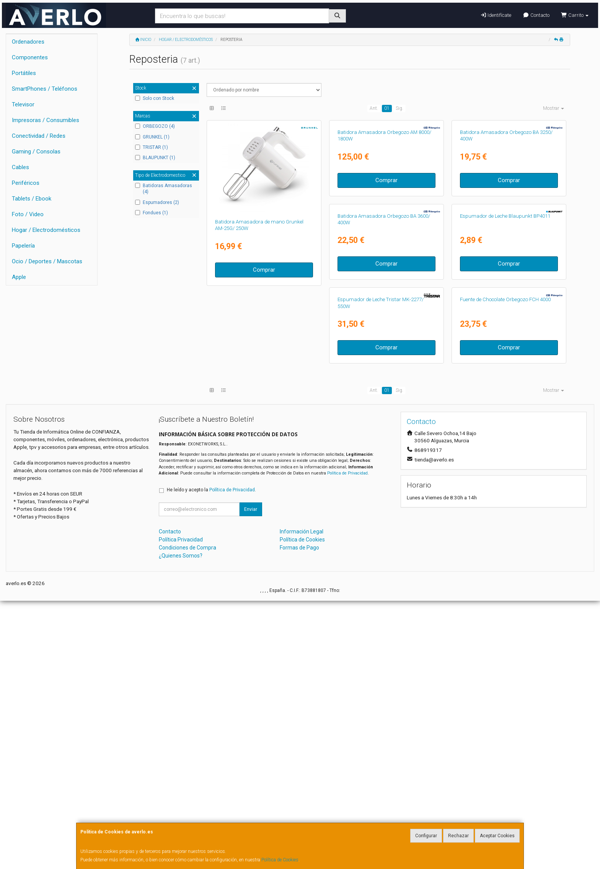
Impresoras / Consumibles (45, 120)
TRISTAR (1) (151, 147)
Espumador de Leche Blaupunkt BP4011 (383, 395)
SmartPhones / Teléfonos (44, 88)
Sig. (399, 108)
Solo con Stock (154, 98)
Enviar (250, 778)
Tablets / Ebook (31, 198)
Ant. (374, 108)
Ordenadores (28, 41)
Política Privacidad (181, 808)
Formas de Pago (299, 816)
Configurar (426, 835)
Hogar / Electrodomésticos (46, 230)
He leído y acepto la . (211, 758)
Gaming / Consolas (36, 151)
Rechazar (458, 835)
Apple (19, 277)
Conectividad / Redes (38, 135)
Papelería (23, 245)
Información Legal (301, 800)
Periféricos (25, 182)
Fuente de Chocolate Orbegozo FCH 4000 (260, 568)
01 (387, 108)
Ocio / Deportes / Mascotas (47, 261)
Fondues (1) (151, 212)
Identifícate (495, 15)
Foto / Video (28, 214)
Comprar (264, 269)
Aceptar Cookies (497, 835)
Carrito (575, 15)
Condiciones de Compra (187, 816)
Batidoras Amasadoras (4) (163, 189)
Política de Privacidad (347, 741)
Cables (20, 167)
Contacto (536, 15)
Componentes (30, 57)
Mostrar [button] (553, 108)
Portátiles (24, 73)
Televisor (23, 104)
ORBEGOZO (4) (155, 126)
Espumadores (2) (157, 202)
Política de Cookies (279, 859)
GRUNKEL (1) (152, 137)
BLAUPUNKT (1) (155, 157)
